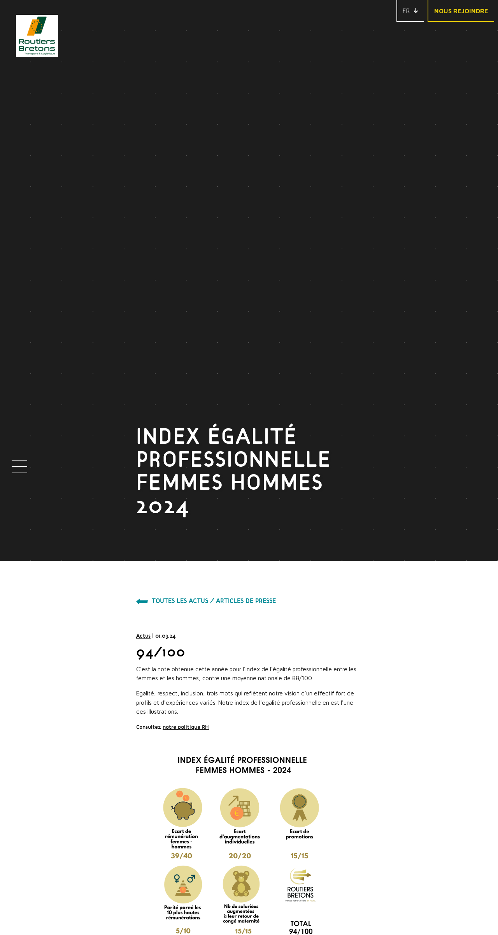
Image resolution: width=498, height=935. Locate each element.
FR (406, 10)
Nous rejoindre (461, 10)
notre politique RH (123, 573)
